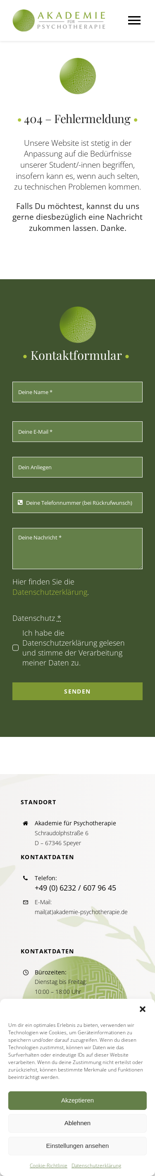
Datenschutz (36, 618)
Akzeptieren (77, 1100)
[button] (142, 1009)
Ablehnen (77, 1122)
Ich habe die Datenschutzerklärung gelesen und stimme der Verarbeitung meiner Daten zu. (73, 648)
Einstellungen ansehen (77, 1145)
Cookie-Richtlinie (48, 1165)
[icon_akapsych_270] (77, 61)
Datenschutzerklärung (96, 1165)
